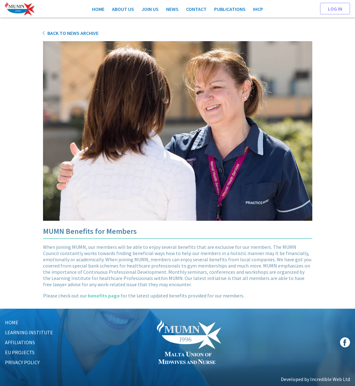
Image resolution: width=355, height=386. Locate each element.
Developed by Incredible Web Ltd (315, 379)
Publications (230, 9)
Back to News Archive (72, 33)
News (172, 9)
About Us (123, 9)
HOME (11, 322)
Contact (196, 9)
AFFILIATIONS (20, 342)
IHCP (258, 9)
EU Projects (20, 352)
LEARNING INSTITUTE (29, 332)
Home (98, 9)
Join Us (150, 9)
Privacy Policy (22, 362)
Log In (335, 8)
